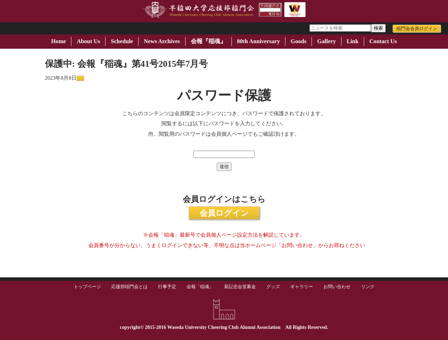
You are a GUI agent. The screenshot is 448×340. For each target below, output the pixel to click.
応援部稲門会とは (129, 286)
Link (353, 41)
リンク (368, 286)
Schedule (122, 41)
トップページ (87, 286)
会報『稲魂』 (208, 41)
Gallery (326, 41)
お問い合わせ (337, 286)
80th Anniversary (258, 41)
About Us (88, 41)
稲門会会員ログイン (416, 28)
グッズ (273, 286)
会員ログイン (224, 213)
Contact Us (383, 41)
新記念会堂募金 (240, 286)
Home (58, 41)
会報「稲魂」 (200, 286)
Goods (298, 41)
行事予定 (167, 286)
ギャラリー (301, 286)
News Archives (162, 41)
